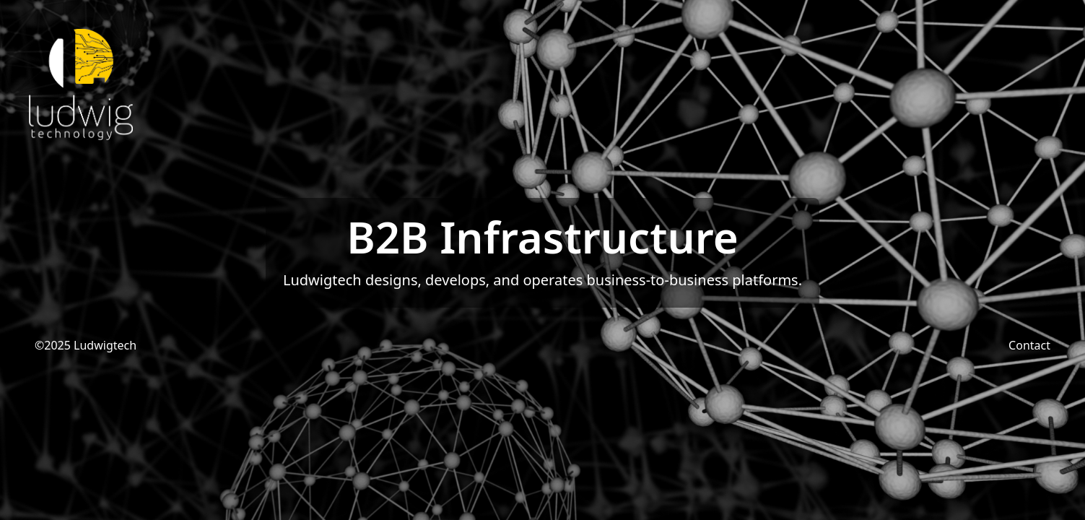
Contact (1029, 345)
